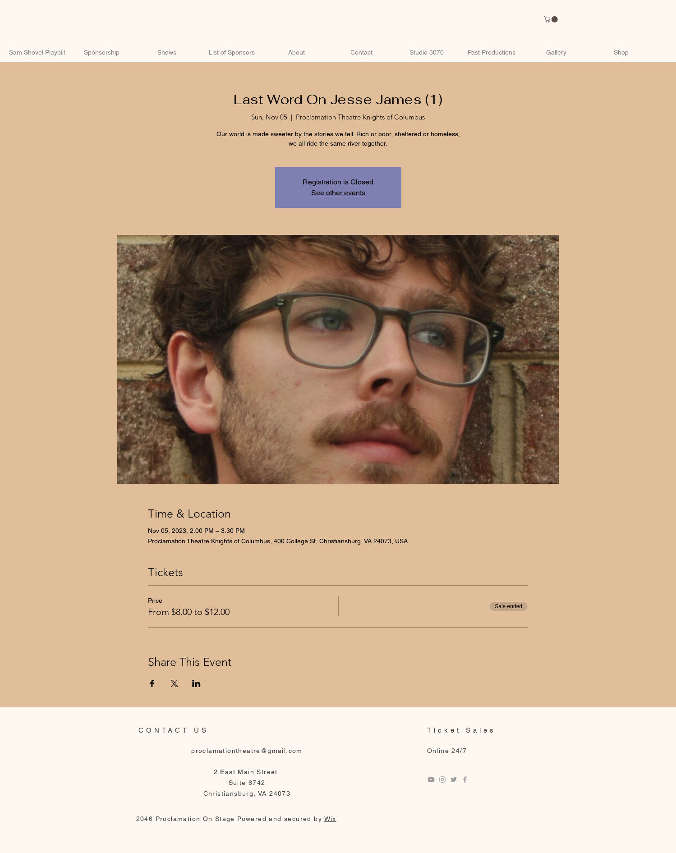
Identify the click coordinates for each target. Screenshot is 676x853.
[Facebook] (465, 779)
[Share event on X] (174, 683)
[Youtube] (431, 779)
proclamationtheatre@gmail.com (247, 750)
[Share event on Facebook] (152, 683)
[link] (551, 19)
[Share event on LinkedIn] (196, 683)
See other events (338, 192)
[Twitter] (454, 779)
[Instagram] (442, 779)
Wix (330, 818)
